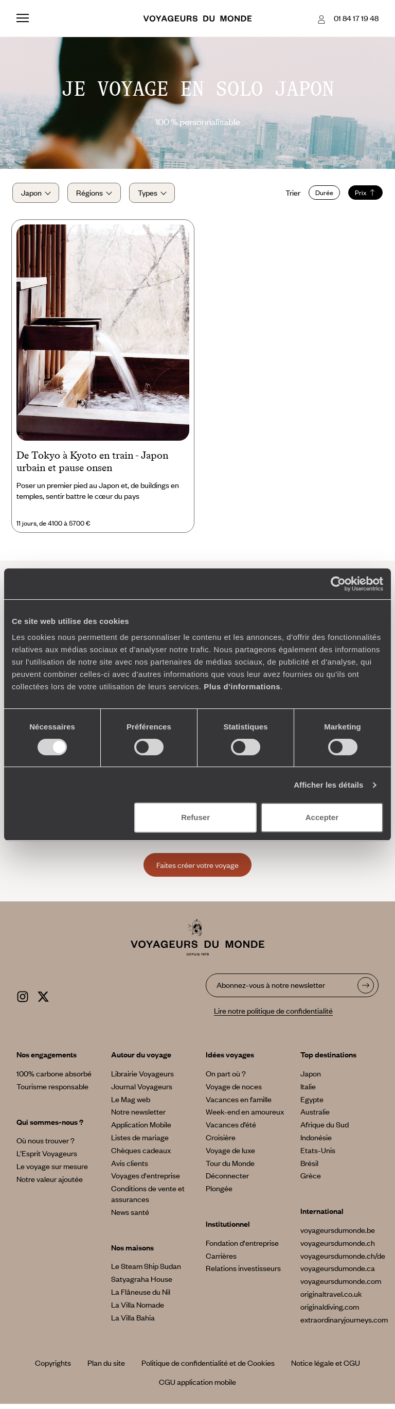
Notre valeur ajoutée (49, 1184)
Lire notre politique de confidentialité (273, 1016)
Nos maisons (132, 1252)
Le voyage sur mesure (52, 1171)
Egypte (312, 1104)
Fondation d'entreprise (242, 1248)
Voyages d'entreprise (145, 1181)
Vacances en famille (239, 1104)
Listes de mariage (140, 1142)
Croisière (221, 1142)
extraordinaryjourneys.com (344, 1324)
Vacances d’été (231, 1130)
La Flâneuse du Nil (140, 1297)
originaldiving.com (329, 1312)
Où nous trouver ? (45, 1146)
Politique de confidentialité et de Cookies (208, 1368)
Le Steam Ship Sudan (146, 1271)
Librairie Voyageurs (142, 1078)
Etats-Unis (317, 1155)
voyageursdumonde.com (340, 1286)
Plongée (219, 1194)
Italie (308, 1091)
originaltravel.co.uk (331, 1299)
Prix (361, 195)
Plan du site (106, 1368)
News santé (130, 1217)
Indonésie (316, 1142)
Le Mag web (130, 1104)
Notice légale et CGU (325, 1368)
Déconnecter (227, 1181)
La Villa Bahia (133, 1322)
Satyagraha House (141, 1284)
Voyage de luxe (230, 1155)
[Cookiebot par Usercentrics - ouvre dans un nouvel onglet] (338, 584)
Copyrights (53, 1368)
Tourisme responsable (52, 1091)
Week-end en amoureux (245, 1117)
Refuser (195, 817)
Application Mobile (141, 1130)
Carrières (221, 1261)
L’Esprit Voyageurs (46, 1159)
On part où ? (226, 1078)
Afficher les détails (328, 784)
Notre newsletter (138, 1117)
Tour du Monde (230, 1168)
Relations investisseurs (243, 1273)
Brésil (309, 1168)
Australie (315, 1117)
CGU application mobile (197, 1387)
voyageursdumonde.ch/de (342, 1261)
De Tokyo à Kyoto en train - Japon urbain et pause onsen (92, 467)
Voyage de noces (234, 1091)
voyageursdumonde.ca (337, 1273)
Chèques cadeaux (141, 1155)
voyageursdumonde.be (337, 1235)
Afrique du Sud (324, 1130)
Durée (320, 195)
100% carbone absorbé (54, 1078)
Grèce (310, 1181)
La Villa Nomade (137, 1309)
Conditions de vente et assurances (148, 1199)
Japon (310, 1078)
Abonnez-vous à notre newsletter (271, 990)
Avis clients (129, 1168)
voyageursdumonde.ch (337, 1248)
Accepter (322, 817)
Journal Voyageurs (141, 1091)
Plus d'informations (242, 686)
